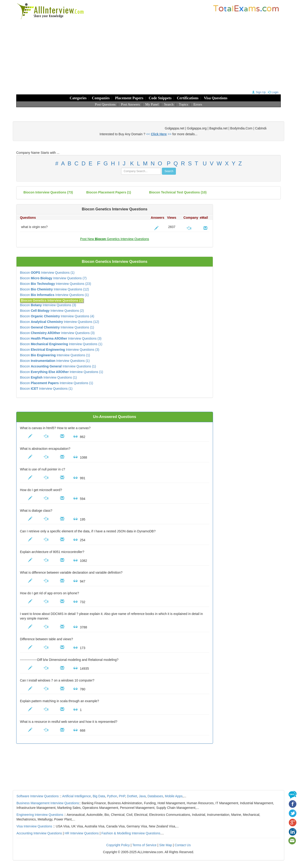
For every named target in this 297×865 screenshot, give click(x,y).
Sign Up (258, 92)
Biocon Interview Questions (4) (57, 316)
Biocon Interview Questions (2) (52, 310)
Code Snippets (160, 98)
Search (169, 104)
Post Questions (105, 104)
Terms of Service (144, 845)
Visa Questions (215, 98)
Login (272, 92)
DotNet (132, 796)
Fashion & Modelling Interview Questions (130, 833)
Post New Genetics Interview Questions (114, 239)
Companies (101, 98)
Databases (155, 796)
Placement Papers (129, 98)
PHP (122, 796)
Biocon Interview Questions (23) (55, 284)
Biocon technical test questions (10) (178, 192)
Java (142, 796)
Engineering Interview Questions (39, 815)
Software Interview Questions (37, 796)
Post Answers (130, 104)
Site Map (165, 845)
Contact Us (183, 845)
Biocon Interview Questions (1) (47, 272)
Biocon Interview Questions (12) (54, 289)
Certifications (187, 98)
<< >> (158, 134)
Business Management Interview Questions (47, 803)
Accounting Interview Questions (39, 833)
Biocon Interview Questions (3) (48, 305)
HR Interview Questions (82, 833)
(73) (48, 192)
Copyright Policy (118, 845)
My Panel (152, 104)
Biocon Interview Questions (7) (53, 278)
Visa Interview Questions (34, 826)
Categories (78, 98)
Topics (183, 104)
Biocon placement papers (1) (108, 192)
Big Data (99, 796)
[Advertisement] (148, 54)
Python (112, 796)
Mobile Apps (173, 796)
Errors (198, 104)
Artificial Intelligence (76, 796)
